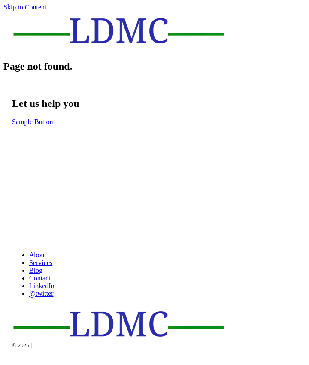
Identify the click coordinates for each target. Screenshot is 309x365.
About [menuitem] (37, 255)
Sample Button (32, 121)
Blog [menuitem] (35, 270)
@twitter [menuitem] (41, 293)
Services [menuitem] (40, 262)
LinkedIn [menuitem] (42, 285)
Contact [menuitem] (40, 278)
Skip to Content (24, 7)
